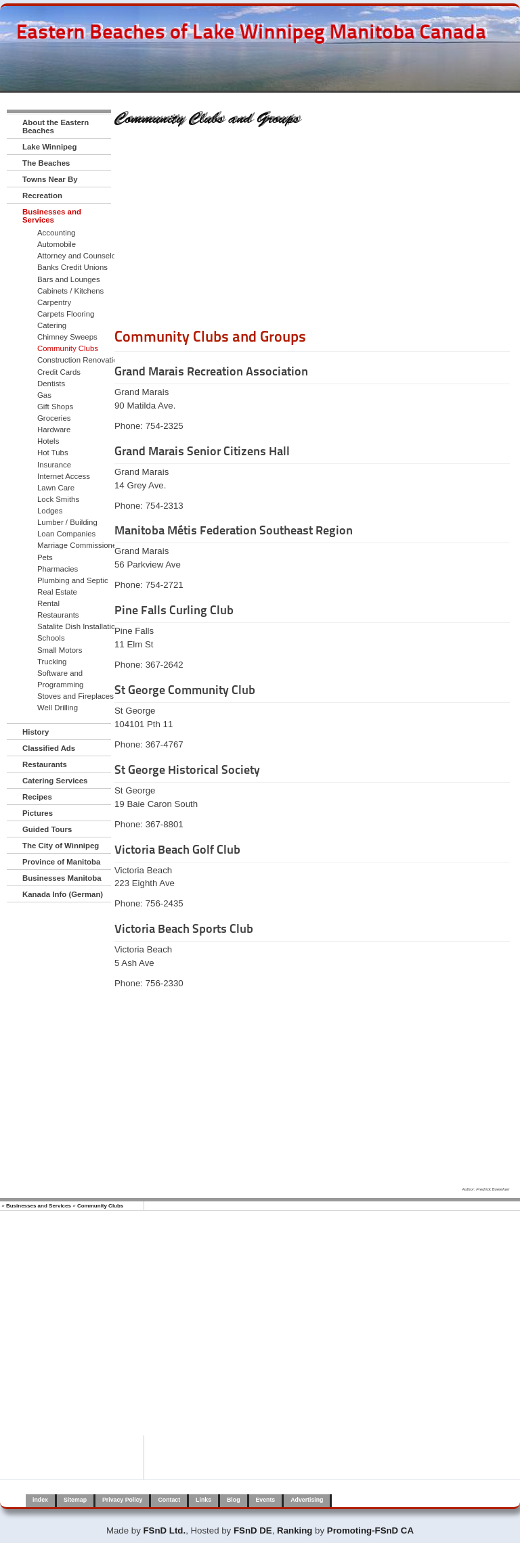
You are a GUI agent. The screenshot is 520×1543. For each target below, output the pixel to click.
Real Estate (57, 592)
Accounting (56, 233)
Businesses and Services (51, 216)
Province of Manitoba (61, 862)
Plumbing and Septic (72, 580)
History (35, 732)
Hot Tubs (52, 452)
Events (266, 1499)
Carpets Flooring (65, 314)
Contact (169, 1499)
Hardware (53, 429)
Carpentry (54, 302)
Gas (44, 395)
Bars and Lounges (68, 279)
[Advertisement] (312, 232)
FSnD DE (253, 1530)
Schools (51, 638)
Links (203, 1499)
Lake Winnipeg (49, 147)
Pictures (37, 813)
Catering (51, 325)
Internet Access (63, 476)
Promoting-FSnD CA (370, 1530)
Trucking (51, 662)
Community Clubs (67, 348)
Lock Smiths (58, 499)
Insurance (54, 465)
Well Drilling (57, 708)
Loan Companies (66, 534)
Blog (233, 1499)
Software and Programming (60, 679)
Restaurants (58, 615)
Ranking (294, 1530)
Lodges (49, 511)
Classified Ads (48, 748)
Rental (48, 603)
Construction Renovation (79, 360)
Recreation (42, 195)
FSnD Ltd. (165, 1530)
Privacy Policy (122, 1499)
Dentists (51, 383)
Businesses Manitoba (62, 878)
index (40, 1499)
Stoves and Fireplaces (75, 696)
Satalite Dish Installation (78, 626)
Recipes (37, 797)
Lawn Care (55, 488)
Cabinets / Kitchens (70, 291)
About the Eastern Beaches (55, 126)
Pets (45, 557)
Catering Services (54, 781)
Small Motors (60, 650)
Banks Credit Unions (72, 267)
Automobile (56, 244)
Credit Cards (59, 372)
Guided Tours (47, 829)
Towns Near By (50, 179)
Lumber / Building (67, 522)
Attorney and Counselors (80, 256)
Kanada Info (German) (62, 894)
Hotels (48, 441)
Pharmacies (57, 569)
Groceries (53, 418)
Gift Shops (55, 406)
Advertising (306, 1499)
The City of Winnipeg (60, 846)
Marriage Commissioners (80, 545)
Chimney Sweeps (67, 337)
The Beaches (46, 163)
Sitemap (75, 1499)
